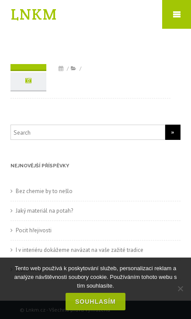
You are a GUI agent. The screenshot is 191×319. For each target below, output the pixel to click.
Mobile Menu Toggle (176, 14)
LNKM (34, 14)
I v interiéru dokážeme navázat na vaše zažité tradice (79, 250)
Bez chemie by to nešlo (44, 191)
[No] (180, 288)
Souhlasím (95, 301)
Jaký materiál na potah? (44, 210)
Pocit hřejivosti (34, 230)
